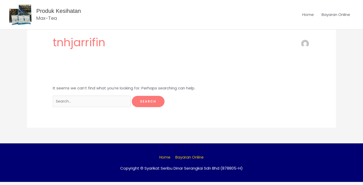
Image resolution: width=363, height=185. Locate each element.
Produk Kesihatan (61, 12)
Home (308, 15)
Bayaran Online (336, 15)
